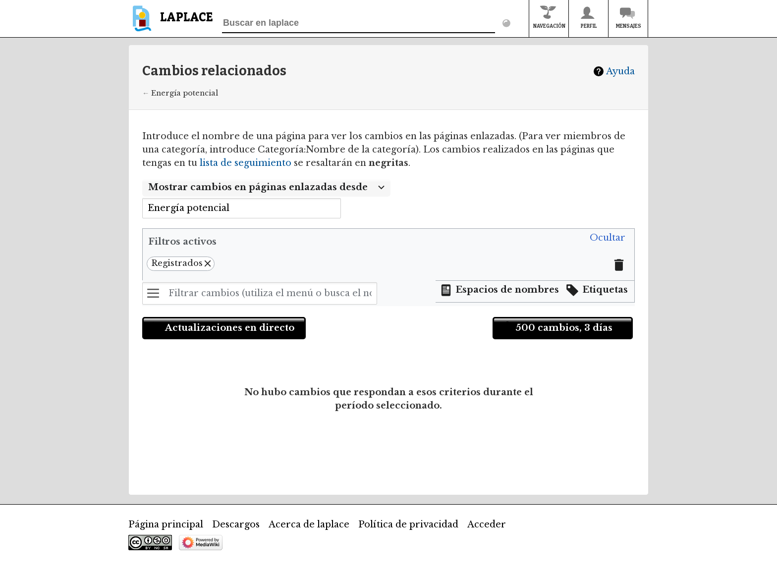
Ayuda (620, 71)
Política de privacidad (408, 524)
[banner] (170, 23)
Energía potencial (184, 93)
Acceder (486, 524)
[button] (607, 238)
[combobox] (266, 188)
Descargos (236, 524)
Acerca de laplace (309, 524)
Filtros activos (182, 241)
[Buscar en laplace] (358, 23)
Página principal (165, 524)
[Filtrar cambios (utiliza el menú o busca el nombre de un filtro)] (259, 293)
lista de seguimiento (245, 162)
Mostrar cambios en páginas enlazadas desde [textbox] (258, 187)
